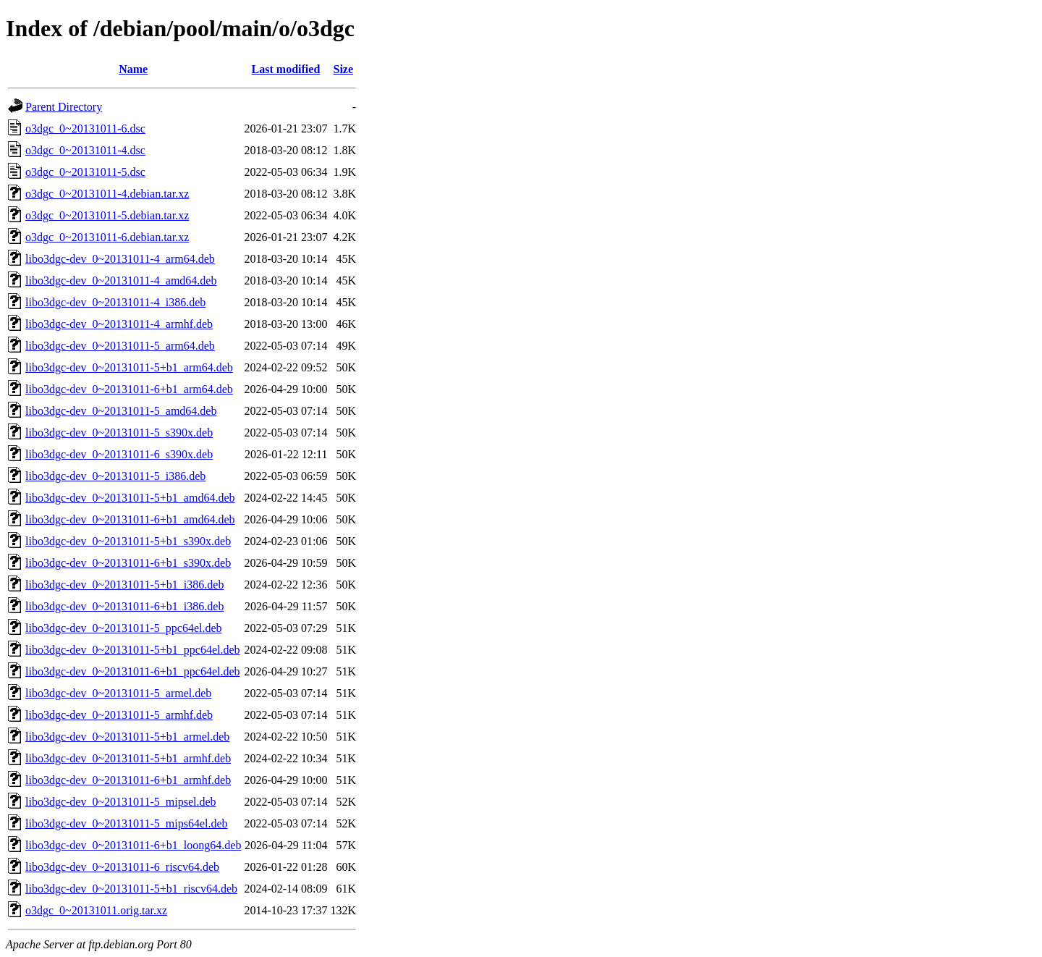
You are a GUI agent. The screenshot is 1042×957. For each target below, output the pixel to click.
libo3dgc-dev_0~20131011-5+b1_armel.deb (127, 736)
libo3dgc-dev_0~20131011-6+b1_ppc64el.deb (132, 671)
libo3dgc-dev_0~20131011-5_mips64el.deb (126, 823)
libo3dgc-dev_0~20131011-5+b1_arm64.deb (129, 367)
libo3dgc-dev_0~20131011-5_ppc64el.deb (123, 628)
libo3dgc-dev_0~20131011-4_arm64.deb (120, 259)
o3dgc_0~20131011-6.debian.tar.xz (107, 237)
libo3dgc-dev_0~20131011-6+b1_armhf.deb (128, 780)
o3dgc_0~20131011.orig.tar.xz (96, 910)
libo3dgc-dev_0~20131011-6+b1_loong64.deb (133, 845)
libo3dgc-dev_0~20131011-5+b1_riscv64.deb (131, 888)
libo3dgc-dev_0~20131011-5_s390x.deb (119, 432)
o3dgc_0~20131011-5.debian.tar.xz (107, 215)
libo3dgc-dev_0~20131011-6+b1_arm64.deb (129, 389)
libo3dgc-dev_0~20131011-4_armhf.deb (119, 324)
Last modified (286, 69)
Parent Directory (63, 107)
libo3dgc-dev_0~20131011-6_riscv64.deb (122, 867)
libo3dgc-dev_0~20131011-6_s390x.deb (119, 454)
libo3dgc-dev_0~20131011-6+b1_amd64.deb (129, 519)
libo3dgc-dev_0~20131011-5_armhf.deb (119, 715)
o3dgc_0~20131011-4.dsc (85, 150)
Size (344, 69)
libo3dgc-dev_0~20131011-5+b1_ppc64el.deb (132, 650)
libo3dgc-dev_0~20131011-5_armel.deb (118, 693)
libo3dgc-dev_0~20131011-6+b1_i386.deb (124, 606)
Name (133, 69)
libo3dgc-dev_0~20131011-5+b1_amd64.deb (129, 498)
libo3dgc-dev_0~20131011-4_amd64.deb (120, 280)
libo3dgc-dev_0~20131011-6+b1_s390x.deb (128, 563)
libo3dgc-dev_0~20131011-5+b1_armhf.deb (128, 758)
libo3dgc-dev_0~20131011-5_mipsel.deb (120, 802)
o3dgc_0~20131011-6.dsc (85, 128)
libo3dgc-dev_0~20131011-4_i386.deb (115, 302)
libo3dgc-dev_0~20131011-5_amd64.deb (120, 411)
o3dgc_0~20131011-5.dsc (85, 172)
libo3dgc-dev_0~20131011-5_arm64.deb (120, 346)
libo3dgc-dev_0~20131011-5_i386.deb (115, 476)
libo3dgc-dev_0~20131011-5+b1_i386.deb (124, 584)
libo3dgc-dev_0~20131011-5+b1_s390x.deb (128, 541)
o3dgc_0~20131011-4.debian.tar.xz (107, 193)
